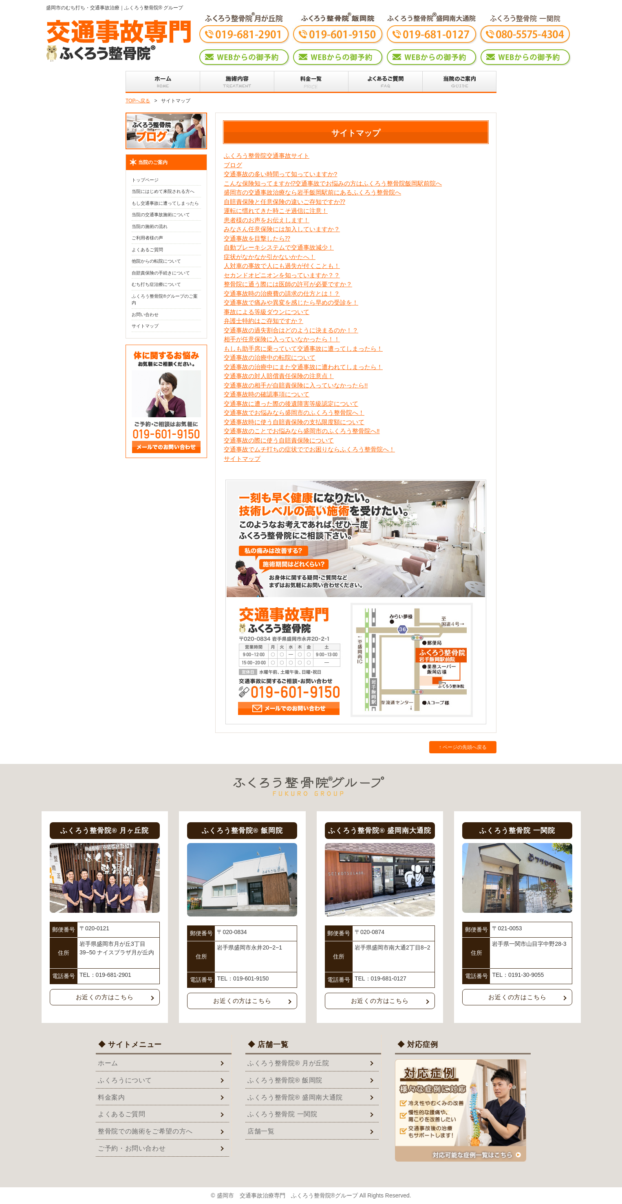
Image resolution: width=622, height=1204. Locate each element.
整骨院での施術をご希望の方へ (145, 1131)
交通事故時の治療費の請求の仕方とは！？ (282, 293)
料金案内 (111, 1097)
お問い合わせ (145, 314)
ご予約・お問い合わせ (131, 1148)
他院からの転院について (156, 261)
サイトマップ (242, 458)
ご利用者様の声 (147, 237)
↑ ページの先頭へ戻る (463, 747)
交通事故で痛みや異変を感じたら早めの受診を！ (291, 302)
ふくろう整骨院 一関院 (282, 1114)
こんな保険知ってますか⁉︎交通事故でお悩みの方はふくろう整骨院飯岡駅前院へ (333, 183)
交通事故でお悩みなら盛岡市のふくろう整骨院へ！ (294, 412)
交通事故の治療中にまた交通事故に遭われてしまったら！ (303, 366)
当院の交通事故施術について (161, 214)
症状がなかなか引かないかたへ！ (269, 256)
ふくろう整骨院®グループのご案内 (165, 299)
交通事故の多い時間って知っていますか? (280, 173)
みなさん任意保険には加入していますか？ (282, 229)
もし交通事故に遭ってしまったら (165, 203)
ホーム (108, 1063)
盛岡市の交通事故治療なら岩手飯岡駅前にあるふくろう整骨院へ (312, 192)
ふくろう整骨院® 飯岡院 (284, 1080)
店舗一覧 (261, 1131)
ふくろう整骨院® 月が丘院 (288, 1063)
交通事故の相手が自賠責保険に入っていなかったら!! (296, 385)
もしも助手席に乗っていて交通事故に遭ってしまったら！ (303, 348)
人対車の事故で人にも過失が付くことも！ (282, 265)
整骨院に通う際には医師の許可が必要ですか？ (288, 284)
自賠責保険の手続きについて (161, 272)
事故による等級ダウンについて (266, 311)
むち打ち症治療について (156, 284)
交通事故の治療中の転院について (269, 357)
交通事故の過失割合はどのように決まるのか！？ (291, 330)
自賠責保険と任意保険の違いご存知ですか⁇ (284, 201)
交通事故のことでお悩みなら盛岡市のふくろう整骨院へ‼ (302, 430)
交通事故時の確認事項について (266, 394)
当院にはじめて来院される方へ (163, 191)
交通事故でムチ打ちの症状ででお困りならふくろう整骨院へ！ (309, 449)
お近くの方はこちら (105, 997)
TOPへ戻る (138, 101)
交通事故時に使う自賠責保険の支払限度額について (294, 421)
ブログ (233, 165)
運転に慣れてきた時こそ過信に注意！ (276, 210)
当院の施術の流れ (150, 226)
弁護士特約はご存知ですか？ (263, 320)
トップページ (145, 179)
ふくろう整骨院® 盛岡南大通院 (295, 1097)
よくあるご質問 (147, 249)
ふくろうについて (125, 1080)
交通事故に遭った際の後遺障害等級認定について (291, 403)
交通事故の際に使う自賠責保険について (279, 440)
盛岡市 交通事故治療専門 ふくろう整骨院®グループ (287, 1195)
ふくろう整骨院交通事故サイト (266, 155)
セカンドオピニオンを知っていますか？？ (282, 275)
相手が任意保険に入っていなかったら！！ (282, 339)
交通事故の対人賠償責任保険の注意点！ (279, 375)
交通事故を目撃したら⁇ (257, 238)
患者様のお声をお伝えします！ (266, 220)
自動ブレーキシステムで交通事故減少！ (279, 247)
